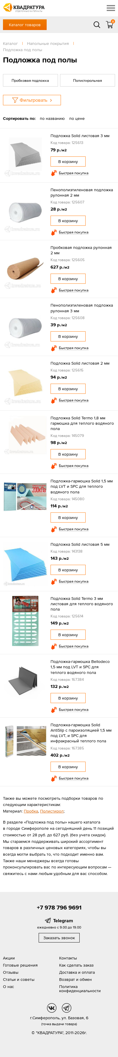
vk (51, 1008)
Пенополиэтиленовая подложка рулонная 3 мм (82, 308)
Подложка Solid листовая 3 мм (80, 135)
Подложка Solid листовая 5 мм (80, 544)
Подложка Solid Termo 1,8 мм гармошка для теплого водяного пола (82, 423)
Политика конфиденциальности (80, 988)
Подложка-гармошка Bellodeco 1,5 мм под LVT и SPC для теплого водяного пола (80, 667)
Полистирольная (87, 80)
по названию (52, 118)
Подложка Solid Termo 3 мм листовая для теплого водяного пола (82, 603)
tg (66, 1008)
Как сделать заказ (76, 965)
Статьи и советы (18, 979)
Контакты (68, 958)
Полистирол (52, 811)
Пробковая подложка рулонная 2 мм (81, 250)
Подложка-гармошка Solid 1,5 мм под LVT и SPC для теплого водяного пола (82, 486)
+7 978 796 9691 (59, 907)
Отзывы (10, 972)
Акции (9, 958)
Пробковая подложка (30, 80)
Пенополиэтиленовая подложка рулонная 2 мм (82, 192)
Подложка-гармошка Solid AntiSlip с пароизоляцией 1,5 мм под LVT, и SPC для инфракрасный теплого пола (81, 733)
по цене (77, 118)
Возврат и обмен (75, 979)
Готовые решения (20, 965)
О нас (8, 986)
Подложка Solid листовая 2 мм (80, 363)
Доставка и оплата (77, 972)
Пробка (31, 811)
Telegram (63, 920)
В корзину (68, 161)
